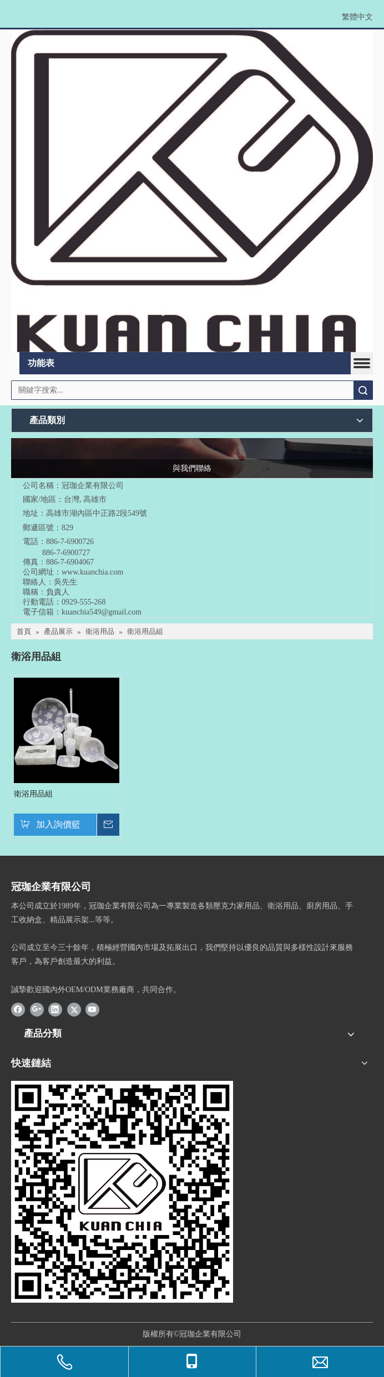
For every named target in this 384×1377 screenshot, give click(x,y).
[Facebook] (18, 1009)
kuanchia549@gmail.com (102, 612)
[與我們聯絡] (192, 458)
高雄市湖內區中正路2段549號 (96, 513)
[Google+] (37, 1009)
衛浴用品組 (33, 794)
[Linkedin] (55, 1009)
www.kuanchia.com (92, 572)
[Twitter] (74, 1009)
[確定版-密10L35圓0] (122, 1192)
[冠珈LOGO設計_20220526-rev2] (192, 191)
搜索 (362, 390)
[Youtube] (92, 1009)
